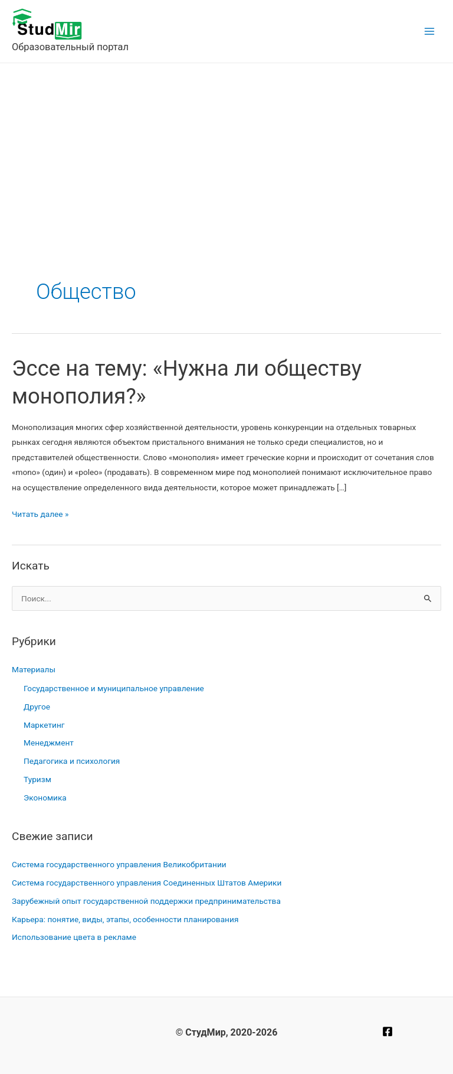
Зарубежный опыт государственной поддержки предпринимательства (146, 901)
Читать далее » (40, 514)
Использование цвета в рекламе (74, 937)
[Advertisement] (226, 152)
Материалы (33, 669)
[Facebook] (387, 1031)
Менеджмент (49, 742)
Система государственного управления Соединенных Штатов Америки (146, 882)
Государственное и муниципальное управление (114, 688)
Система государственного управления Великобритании (119, 864)
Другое (37, 706)
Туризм (37, 779)
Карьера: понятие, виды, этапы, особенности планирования (125, 919)
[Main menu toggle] (430, 31)
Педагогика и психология (72, 761)
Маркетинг (44, 725)
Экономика (45, 797)
